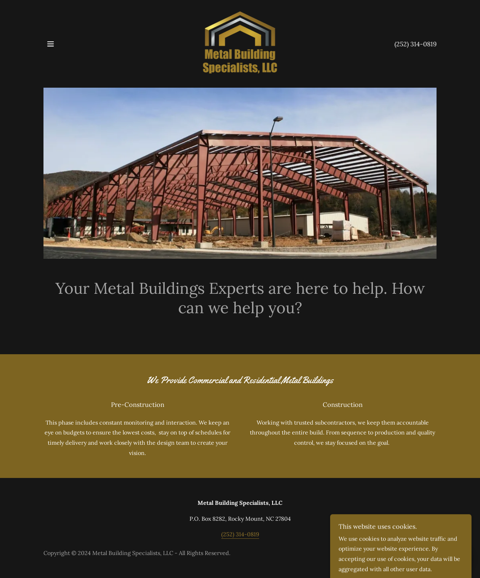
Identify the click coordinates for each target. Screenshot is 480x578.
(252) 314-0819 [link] (415, 44)
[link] (240, 43)
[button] (50, 44)
